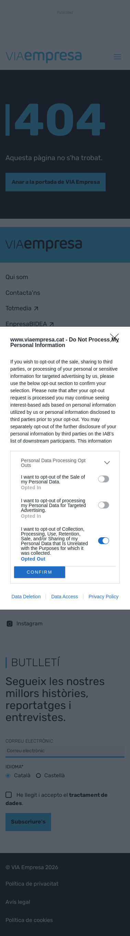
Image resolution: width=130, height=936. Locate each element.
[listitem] (65, 463)
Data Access (64, 596)
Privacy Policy (103, 596)
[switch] (103, 479)
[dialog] (65, 468)
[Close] (116, 340)
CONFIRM (39, 572)
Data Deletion (26, 596)
